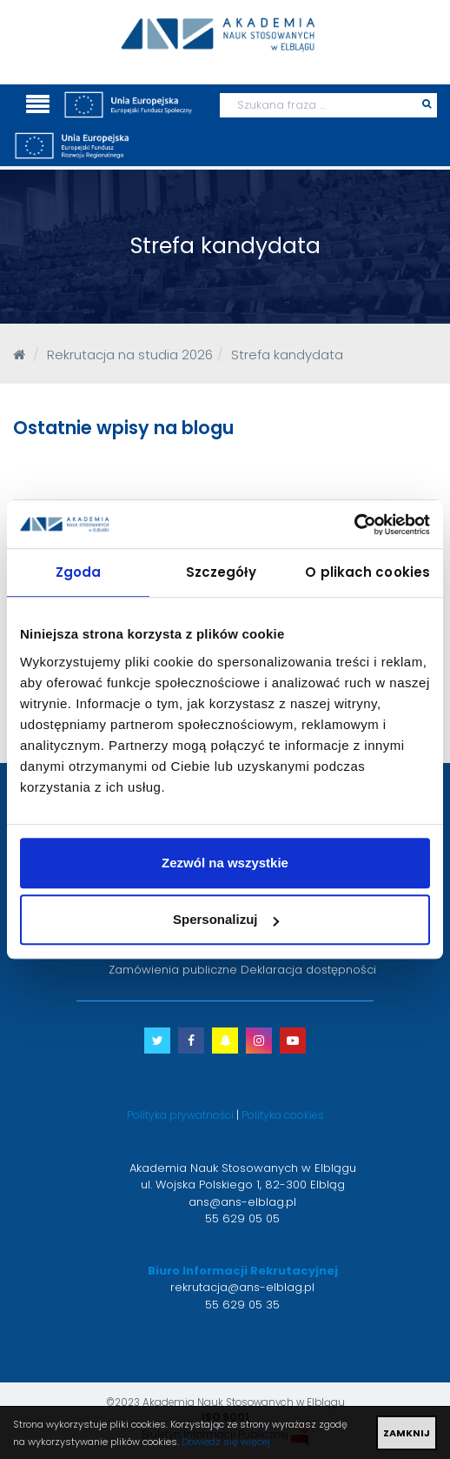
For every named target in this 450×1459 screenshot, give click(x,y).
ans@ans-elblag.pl (242, 1202)
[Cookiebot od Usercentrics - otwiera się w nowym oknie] (354, 524)
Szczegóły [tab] (221, 572)
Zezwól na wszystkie (225, 862)
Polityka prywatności (180, 1115)
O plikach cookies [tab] (367, 572)
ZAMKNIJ (406, 1433)
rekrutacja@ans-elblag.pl (242, 1287)
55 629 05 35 (242, 1304)
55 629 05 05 (242, 1218)
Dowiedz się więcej (226, 1442)
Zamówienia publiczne (173, 969)
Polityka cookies (283, 1115)
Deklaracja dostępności (308, 969)
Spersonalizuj (226, 919)
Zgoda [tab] (79, 572)
